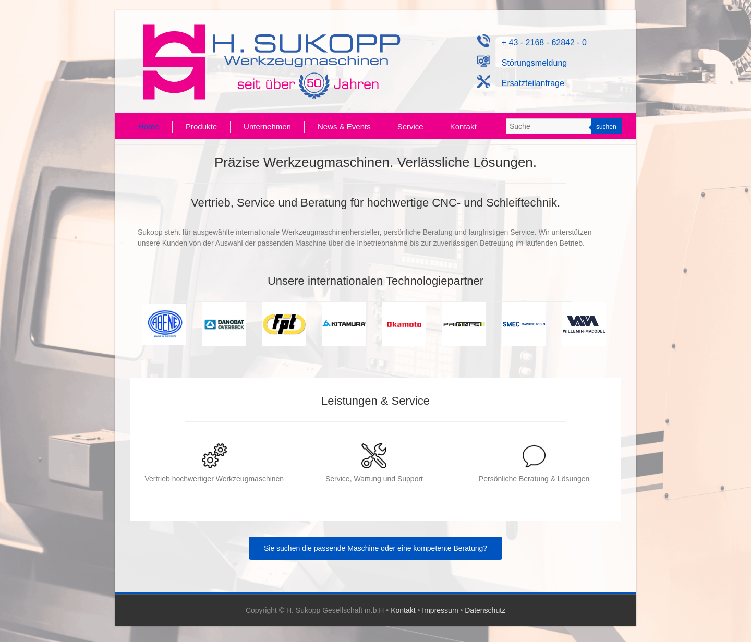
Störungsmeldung (522, 62)
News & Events (344, 126)
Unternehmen (267, 126)
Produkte (201, 126)
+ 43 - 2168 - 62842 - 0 (532, 42)
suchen (606, 126)
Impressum (440, 610)
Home (148, 126)
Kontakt (463, 126)
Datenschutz (485, 610)
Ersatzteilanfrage (520, 83)
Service (410, 126)
